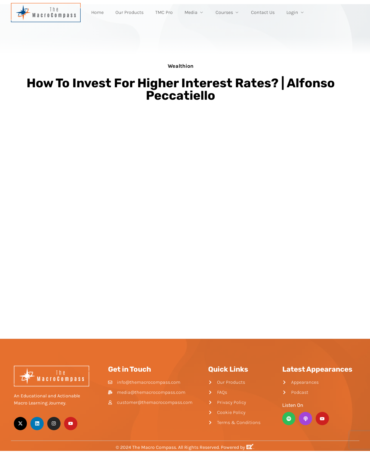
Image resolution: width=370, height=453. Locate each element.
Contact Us (263, 12)
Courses (227, 12)
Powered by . (237, 447)
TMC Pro (164, 12)
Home (97, 12)
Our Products (129, 12)
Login (295, 12)
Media (194, 12)
